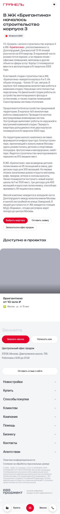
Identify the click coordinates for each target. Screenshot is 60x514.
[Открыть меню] (30, 508)
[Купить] (7, 508)
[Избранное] (54, 4)
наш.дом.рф (31, 482)
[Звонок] (53, 508)
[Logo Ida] (27, 492)
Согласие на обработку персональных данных (26, 464)
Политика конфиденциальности (19, 460)
